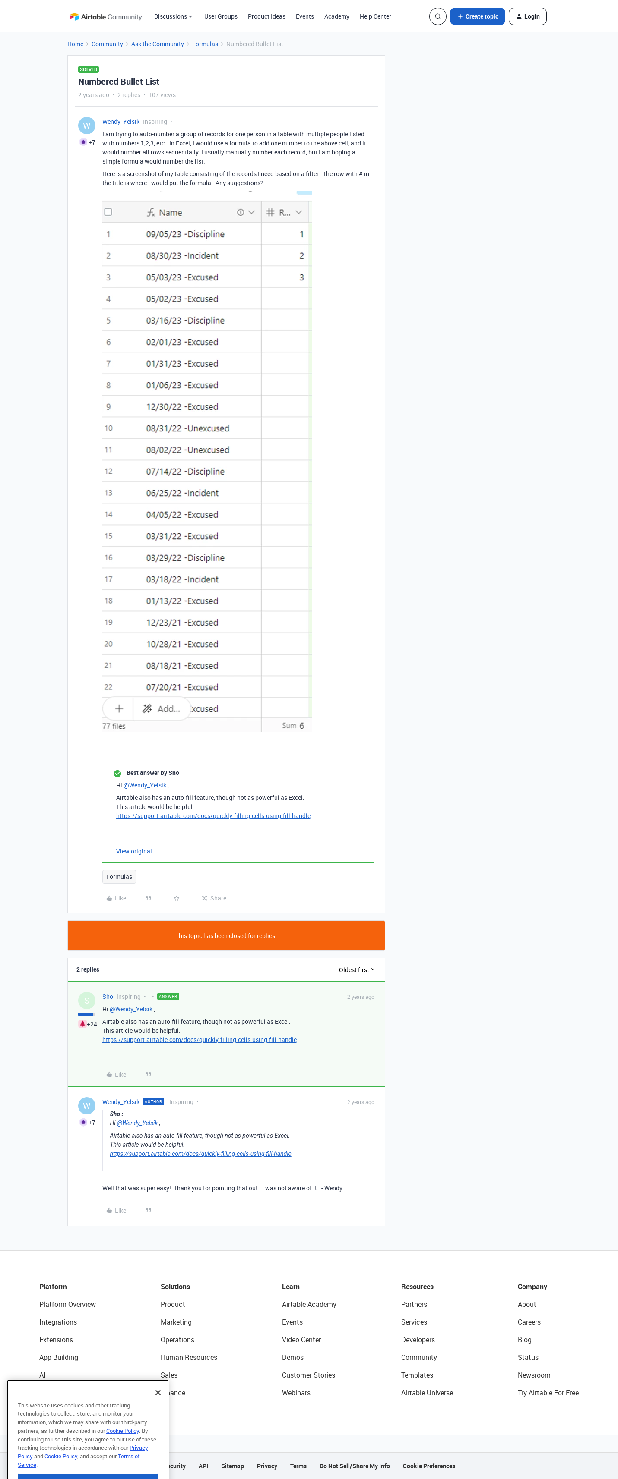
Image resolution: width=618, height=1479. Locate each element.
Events (305, 16)
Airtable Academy (309, 1304)
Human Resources (189, 1357)
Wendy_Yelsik (120, 121)
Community (107, 44)
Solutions (175, 1286)
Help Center (375, 16)
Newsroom (534, 1375)
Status (528, 1357)
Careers (529, 1322)
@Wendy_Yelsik (145, 785)
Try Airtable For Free (548, 1392)
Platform (53, 1286)
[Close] (158, 1411)
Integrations (58, 1322)
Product (173, 1304)
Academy (336, 16)
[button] (477, 16)
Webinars (296, 1392)
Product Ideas (266, 16)
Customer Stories (308, 1375)
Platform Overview (67, 1304)
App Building (58, 1357)
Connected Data (64, 1392)
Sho (107, 996)
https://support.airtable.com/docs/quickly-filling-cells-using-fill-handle (213, 816)
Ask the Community (157, 44)
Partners (414, 1304)
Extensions (56, 1339)
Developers (418, 1339)
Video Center (301, 1339)
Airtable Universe (427, 1392)
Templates (417, 1375)
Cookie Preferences (429, 1466)
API (203, 1466)
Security (174, 1466)
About (527, 1304)
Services (414, 1322)
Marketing (176, 1322)
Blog (525, 1339)
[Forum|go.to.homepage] (105, 16)
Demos (293, 1357)
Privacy (267, 1466)
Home (75, 44)
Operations (177, 1339)
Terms (298, 1466)
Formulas (205, 44)
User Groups (221, 16)
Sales (169, 1375)
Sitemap (232, 1466)
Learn (291, 1286)
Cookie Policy (122, 1449)
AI (42, 1375)
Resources (417, 1286)
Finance (173, 1392)
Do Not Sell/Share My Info (355, 1466)
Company (532, 1286)
